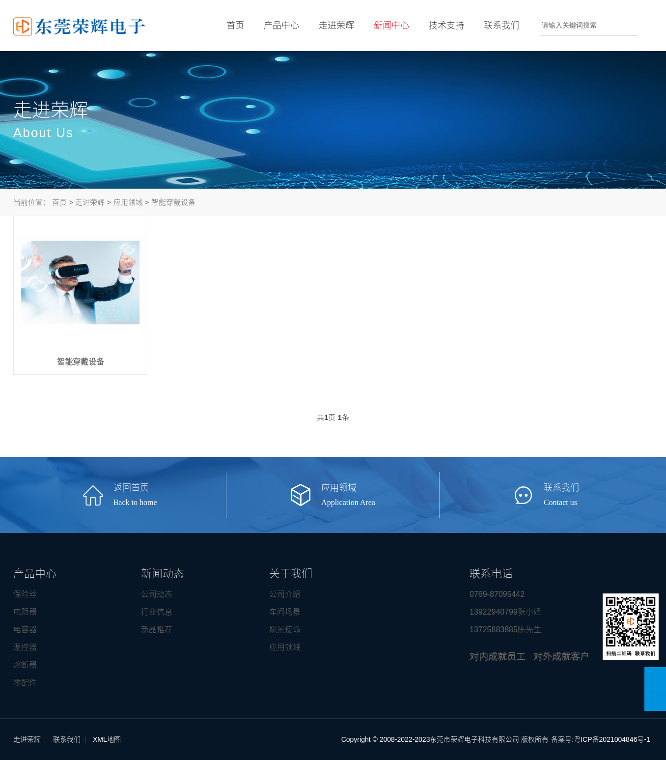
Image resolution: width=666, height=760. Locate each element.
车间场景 (285, 612)
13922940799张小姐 (505, 612)
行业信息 (156, 612)
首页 (231, 25)
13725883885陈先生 (505, 629)
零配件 (25, 682)
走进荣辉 (332, 25)
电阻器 (25, 612)
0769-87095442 (497, 594)
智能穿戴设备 (173, 202)
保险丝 (25, 594)
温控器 (25, 647)
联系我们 (497, 25)
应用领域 (128, 202)
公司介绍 (285, 594)
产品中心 (277, 25)
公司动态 (156, 594)
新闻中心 (387, 36)
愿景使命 (285, 629)
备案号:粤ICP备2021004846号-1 (600, 739)
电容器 (25, 629)
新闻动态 (162, 573)
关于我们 (290, 573)
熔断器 (25, 665)
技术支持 (442, 25)
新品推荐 (156, 629)
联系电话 (491, 573)
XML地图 (107, 739)
